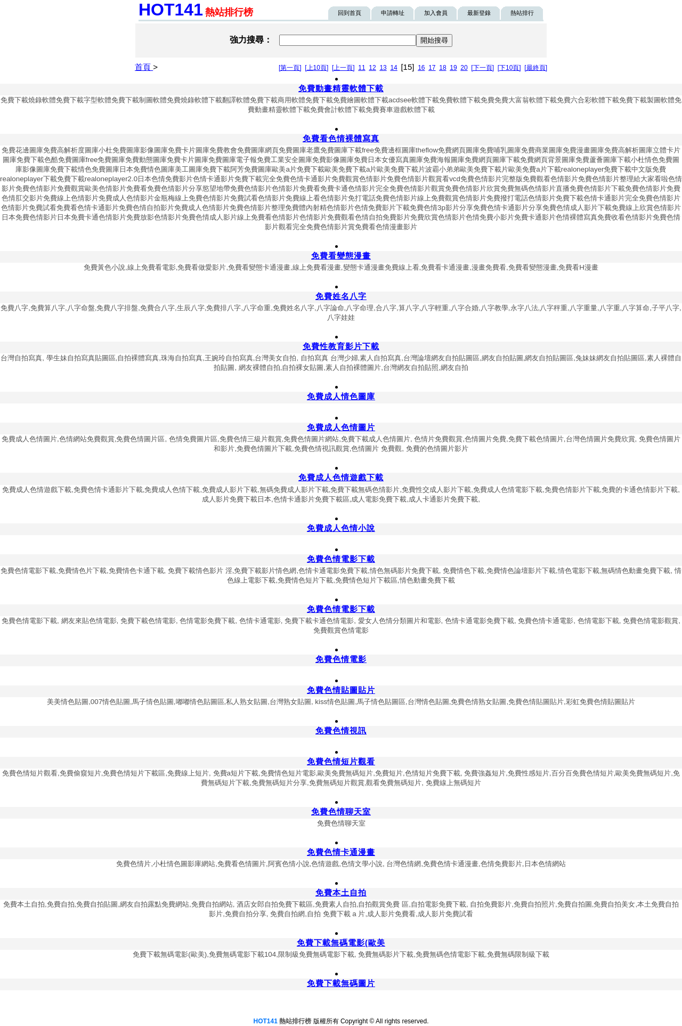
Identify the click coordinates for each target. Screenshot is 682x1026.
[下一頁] (482, 67)
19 (453, 67)
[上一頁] (343, 67)
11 (361, 67)
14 (393, 67)
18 (442, 67)
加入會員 (436, 13)
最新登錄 (479, 13)
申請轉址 (392, 13)
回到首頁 (349, 13)
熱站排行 (522, 13)
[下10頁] (509, 67)
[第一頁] (290, 67)
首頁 (144, 66)
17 (431, 67)
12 (372, 67)
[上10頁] (316, 67)
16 (421, 67)
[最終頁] (535, 67)
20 (463, 67)
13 (382, 67)
